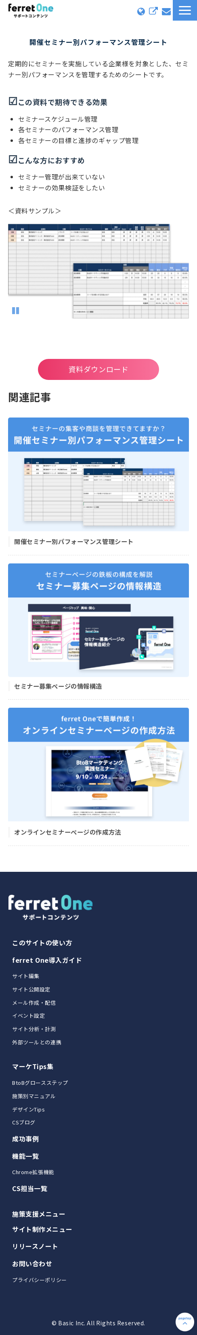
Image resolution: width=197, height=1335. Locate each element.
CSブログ (24, 1122)
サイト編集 (26, 976)
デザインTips (28, 1109)
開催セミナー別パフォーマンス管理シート (74, 541)
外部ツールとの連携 (36, 1042)
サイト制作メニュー (42, 1229)
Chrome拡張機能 (33, 1172)
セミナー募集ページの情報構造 (58, 685)
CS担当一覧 (29, 1188)
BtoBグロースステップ (40, 1082)
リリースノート (35, 1246)
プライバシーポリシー (39, 1280)
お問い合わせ (166, 11)
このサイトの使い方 (42, 942)
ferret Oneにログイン (153, 11)
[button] (185, 10)
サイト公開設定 (31, 989)
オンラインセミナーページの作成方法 (67, 831)
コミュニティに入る (141, 11)
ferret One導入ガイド (47, 960)
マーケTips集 (33, 1066)
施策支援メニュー (39, 1214)
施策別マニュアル (34, 1096)
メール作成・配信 (34, 1002)
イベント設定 (28, 1015)
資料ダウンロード (99, 369)
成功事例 (25, 1138)
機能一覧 (25, 1156)
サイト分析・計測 (34, 1029)
